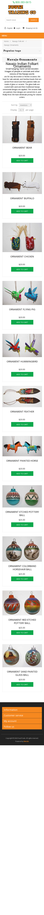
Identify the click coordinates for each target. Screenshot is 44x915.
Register (9, 28)
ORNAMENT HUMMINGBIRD (22, 361)
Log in (17, 28)
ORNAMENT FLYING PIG (22, 309)
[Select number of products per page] (21, 110)
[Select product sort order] (25, 105)
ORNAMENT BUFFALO (22, 198)
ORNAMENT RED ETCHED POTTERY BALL (22, 621)
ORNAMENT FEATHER (22, 411)
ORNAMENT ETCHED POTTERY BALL (22, 513)
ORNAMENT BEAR (22, 147)
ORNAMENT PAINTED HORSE (22, 460)
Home (6, 41)
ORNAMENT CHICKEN (22, 256)
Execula (26, 741)
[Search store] (17, 20)
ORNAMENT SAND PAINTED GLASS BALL (22, 673)
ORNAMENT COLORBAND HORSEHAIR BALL (22, 567)
